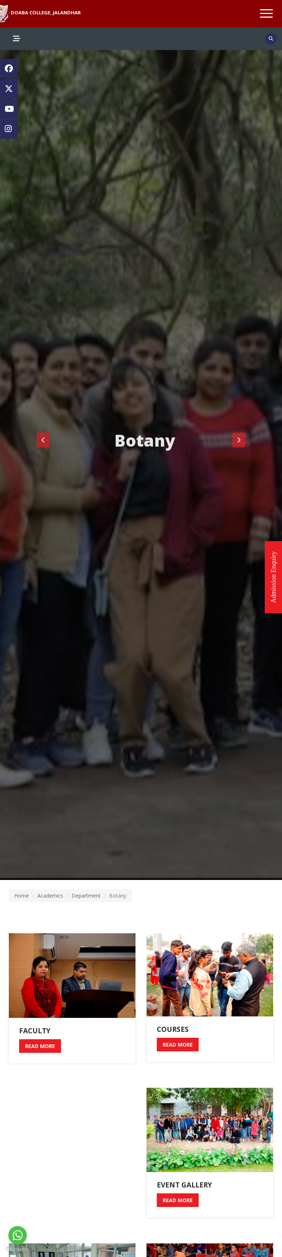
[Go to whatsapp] (17, 1235)
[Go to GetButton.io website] (17, 1249)
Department (86, 895)
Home (21, 895)
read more (40, 1046)
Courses (173, 1029)
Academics (50, 895)
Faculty (34, 1031)
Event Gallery (184, 1185)
